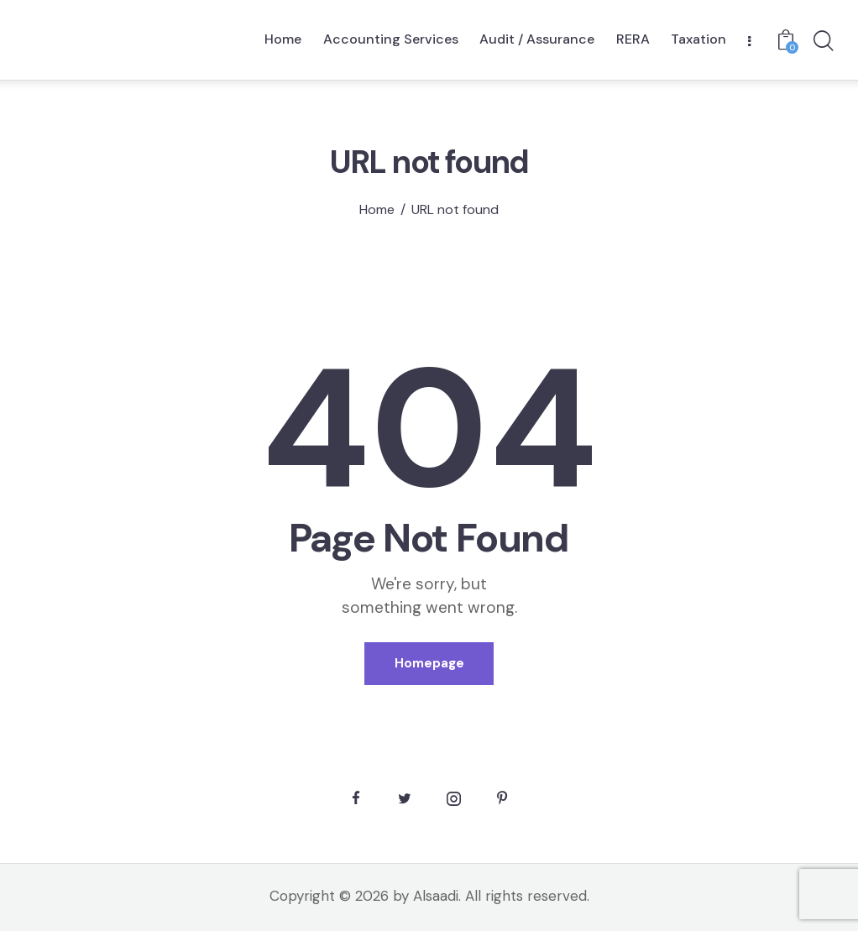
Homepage (429, 663)
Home (377, 209)
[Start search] (822, 42)
